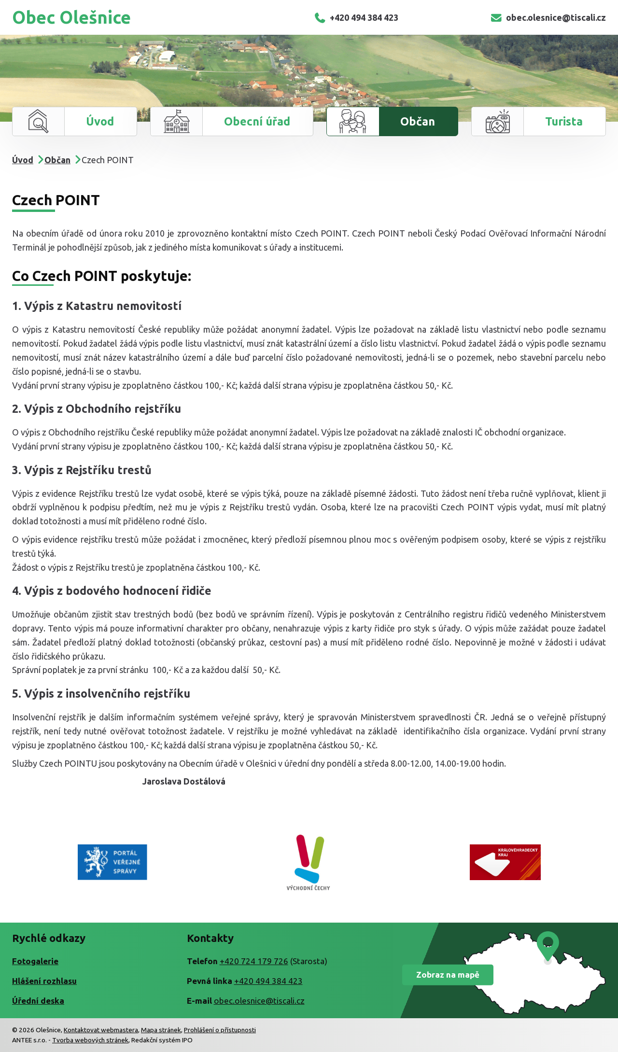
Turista (564, 121)
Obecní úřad (257, 121)
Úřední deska (38, 1000)
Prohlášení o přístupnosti (220, 1030)
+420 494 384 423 (356, 17)
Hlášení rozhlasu (44, 980)
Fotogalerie (35, 961)
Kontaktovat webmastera (101, 1030)
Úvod (100, 121)
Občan (417, 121)
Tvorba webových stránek (90, 1040)
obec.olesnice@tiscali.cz (548, 17)
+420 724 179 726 (254, 961)
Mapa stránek (161, 1030)
